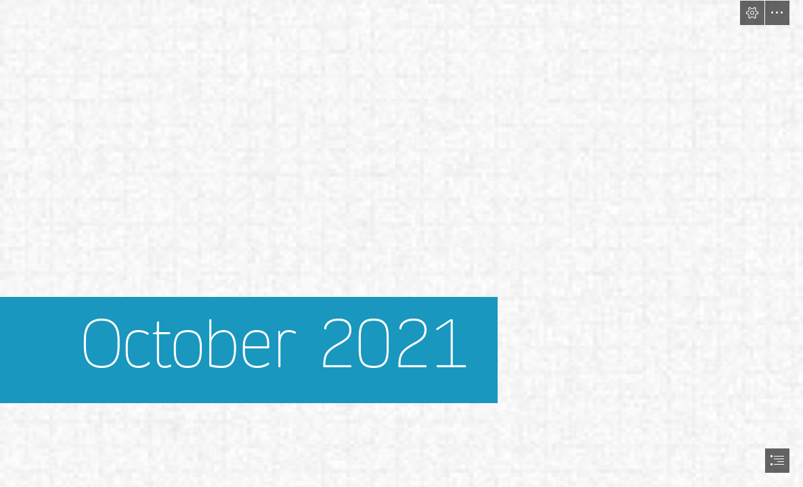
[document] (401, 243)
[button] (752, 13)
